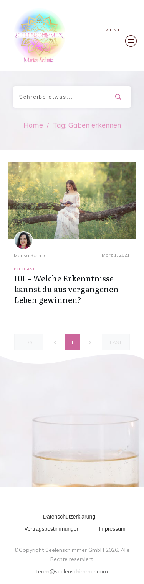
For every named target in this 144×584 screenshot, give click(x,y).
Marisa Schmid (30, 255)
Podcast (24, 269)
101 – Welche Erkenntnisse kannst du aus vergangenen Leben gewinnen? (66, 288)
